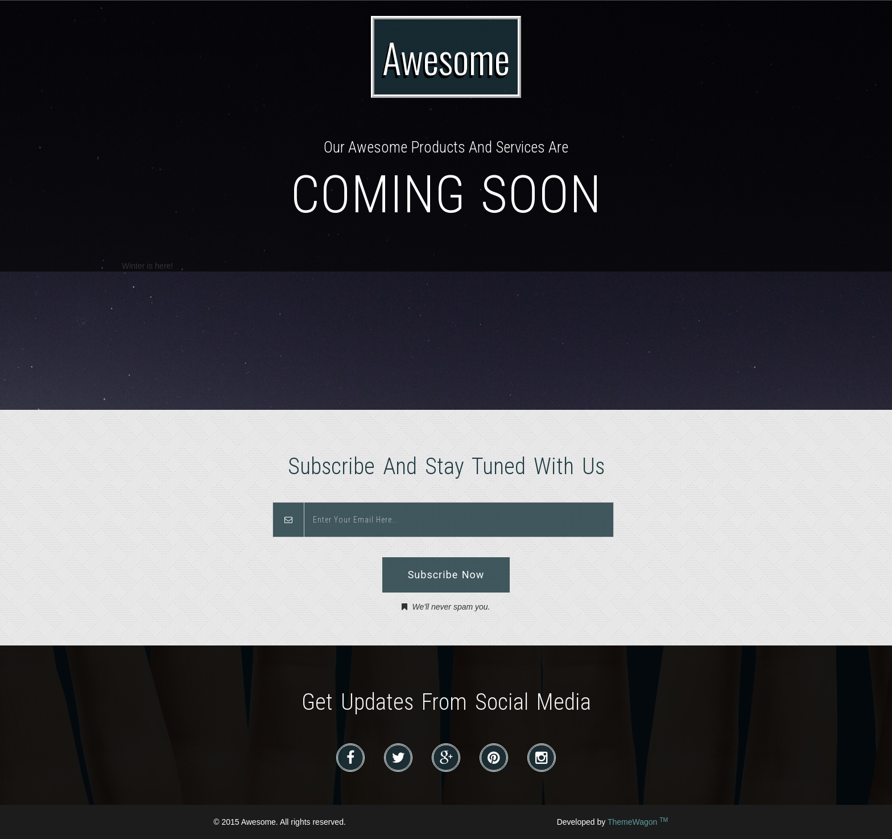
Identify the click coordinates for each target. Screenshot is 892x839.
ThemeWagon (638, 821)
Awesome (446, 57)
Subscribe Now (446, 575)
